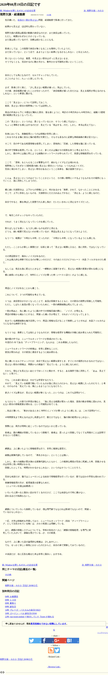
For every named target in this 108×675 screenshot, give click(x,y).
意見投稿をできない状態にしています (48, 624)
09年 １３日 (10, 600)
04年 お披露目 (11, 596)
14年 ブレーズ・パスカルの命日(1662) (22, 610)
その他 (49, 15)
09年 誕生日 (10, 606)
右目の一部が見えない (28, 20)
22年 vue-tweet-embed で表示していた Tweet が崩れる (29, 617)
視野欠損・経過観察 (12, 14)
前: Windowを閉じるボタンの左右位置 (17, 10)
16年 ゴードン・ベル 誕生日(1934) (21, 613)
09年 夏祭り (10, 603)
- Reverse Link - (54, 667)
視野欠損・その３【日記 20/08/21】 (21, 585)
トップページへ (102, 633)
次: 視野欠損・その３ (94, 10)
